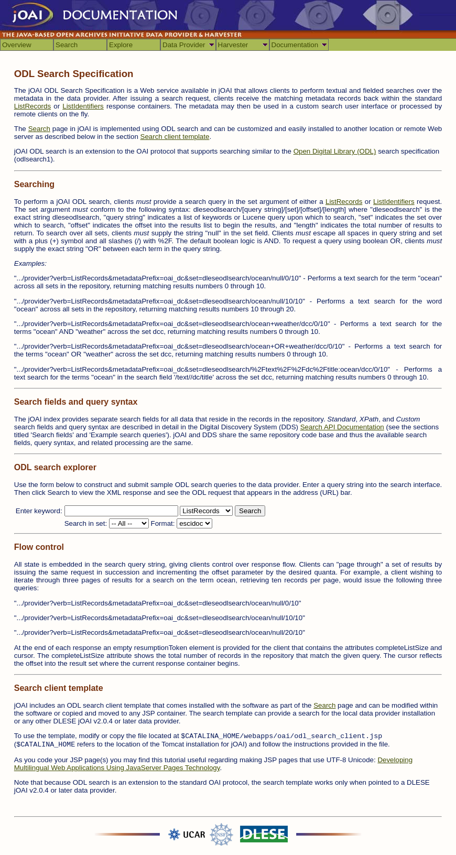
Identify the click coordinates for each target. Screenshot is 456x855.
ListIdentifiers (83, 106)
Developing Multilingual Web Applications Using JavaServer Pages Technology (213, 764)
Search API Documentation (342, 427)
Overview (16, 45)
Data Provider (183, 45)
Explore (121, 45)
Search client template (175, 136)
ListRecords (32, 106)
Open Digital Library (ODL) (335, 151)
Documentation (295, 45)
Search (67, 45)
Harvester (233, 45)
